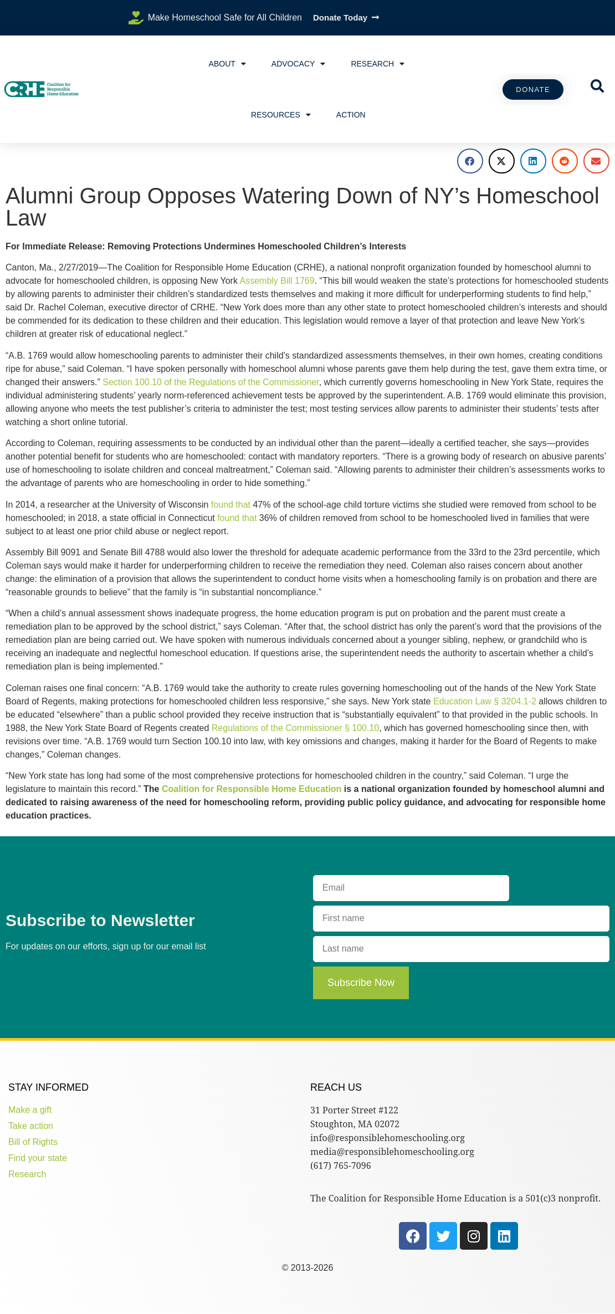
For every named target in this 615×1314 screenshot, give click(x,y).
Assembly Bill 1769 (276, 280)
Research (377, 63)
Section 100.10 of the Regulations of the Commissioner (210, 382)
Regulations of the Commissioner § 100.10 (295, 728)
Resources (281, 114)
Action (351, 114)
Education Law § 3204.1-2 (484, 701)
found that (230, 504)
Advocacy (298, 63)
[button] (470, 161)
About (227, 63)
